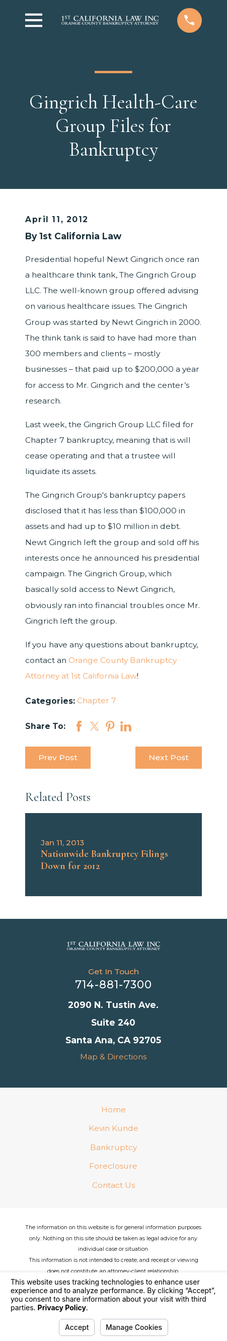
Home (113, 1109)
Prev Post (58, 757)
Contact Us (113, 1185)
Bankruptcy (113, 1147)
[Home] (113, 946)
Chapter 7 (96, 700)
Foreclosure (113, 1166)
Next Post (168, 757)
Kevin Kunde (113, 1128)
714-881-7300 (114, 984)
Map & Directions (113, 1056)
